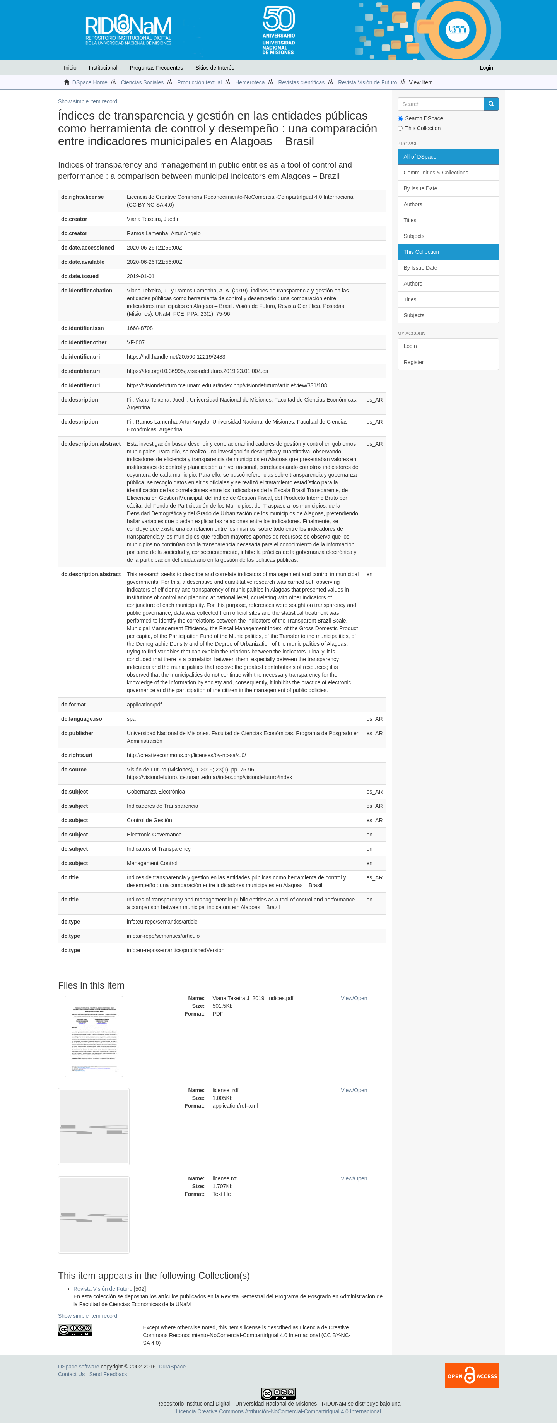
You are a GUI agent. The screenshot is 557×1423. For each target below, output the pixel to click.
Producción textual (199, 82)
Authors (413, 204)
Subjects (414, 236)
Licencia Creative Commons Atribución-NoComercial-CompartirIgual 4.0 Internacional (278, 1411)
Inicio (70, 68)
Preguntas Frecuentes (156, 68)
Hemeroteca (250, 82)
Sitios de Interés (214, 68)
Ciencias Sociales (142, 82)
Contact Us (71, 1374)
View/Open (354, 998)
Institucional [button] (103, 68)
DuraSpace (172, 1366)
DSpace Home (90, 82)
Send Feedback (108, 1374)
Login (410, 346)
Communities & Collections (436, 172)
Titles (410, 220)
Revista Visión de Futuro (367, 82)
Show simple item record (87, 101)
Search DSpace (420, 118)
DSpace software (78, 1366)
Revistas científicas (301, 82)
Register (414, 362)
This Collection (419, 128)
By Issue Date (420, 188)
